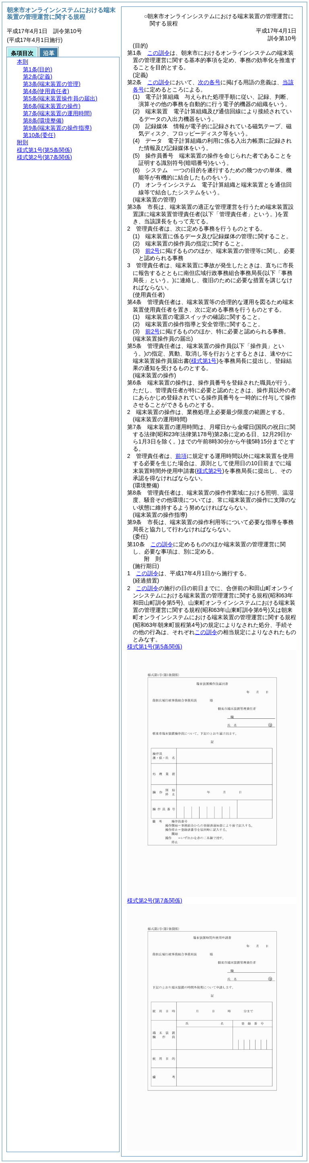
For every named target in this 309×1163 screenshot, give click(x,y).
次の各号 (209, 82)
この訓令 (158, 53)
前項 (181, 456)
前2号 (152, 251)
